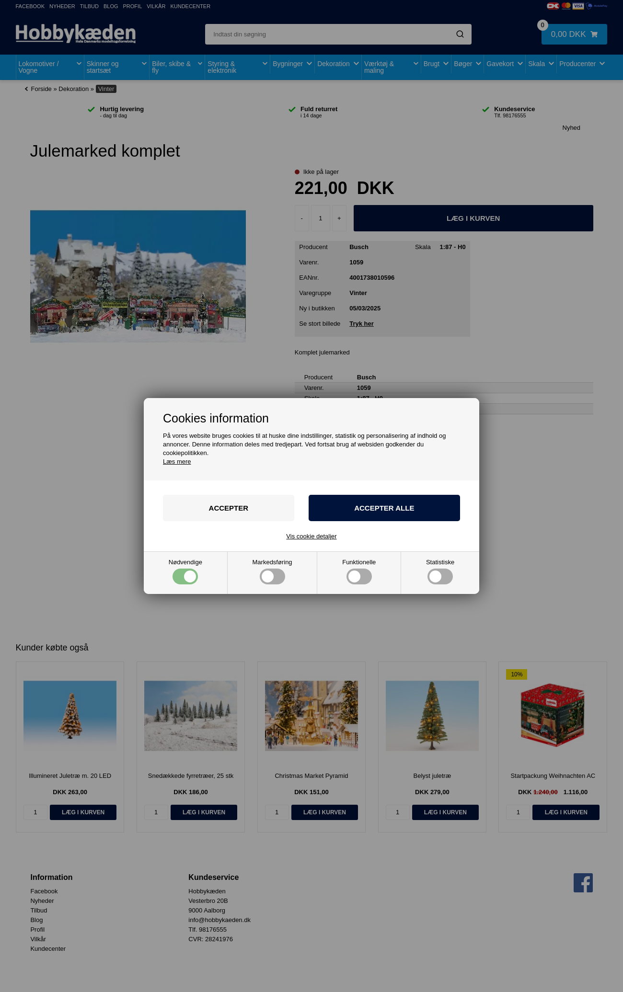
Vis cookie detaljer (311, 536)
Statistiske (440, 571)
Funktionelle (359, 571)
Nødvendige (185, 571)
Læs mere (177, 461)
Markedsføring (272, 571)
